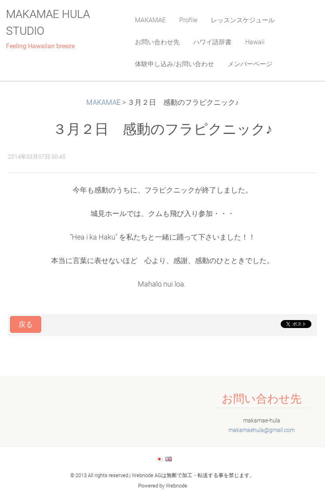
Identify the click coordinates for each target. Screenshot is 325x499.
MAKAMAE (103, 102)
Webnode (176, 486)
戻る (25, 324)
